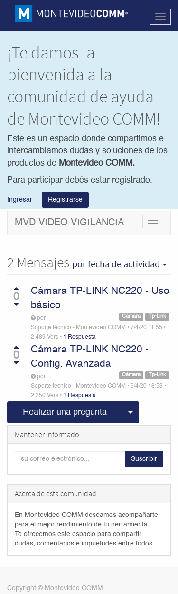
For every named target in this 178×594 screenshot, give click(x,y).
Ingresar (19, 199)
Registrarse (65, 199)
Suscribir (144, 459)
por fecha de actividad (119, 264)
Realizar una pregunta (65, 412)
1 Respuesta (79, 337)
